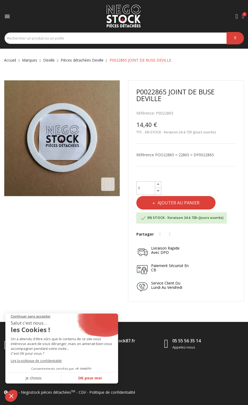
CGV (82, 392)
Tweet (170, 234)
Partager (160, 234)
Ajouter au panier (177, 203)
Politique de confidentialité (112, 392)
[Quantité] (145, 188)
